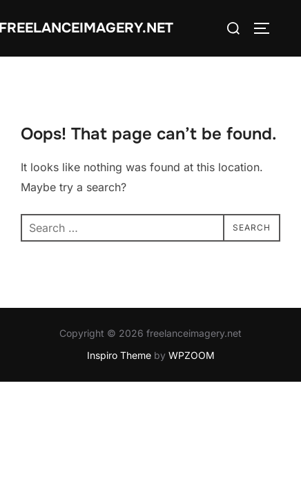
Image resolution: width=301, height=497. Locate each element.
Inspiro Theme (119, 356)
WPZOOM (191, 356)
